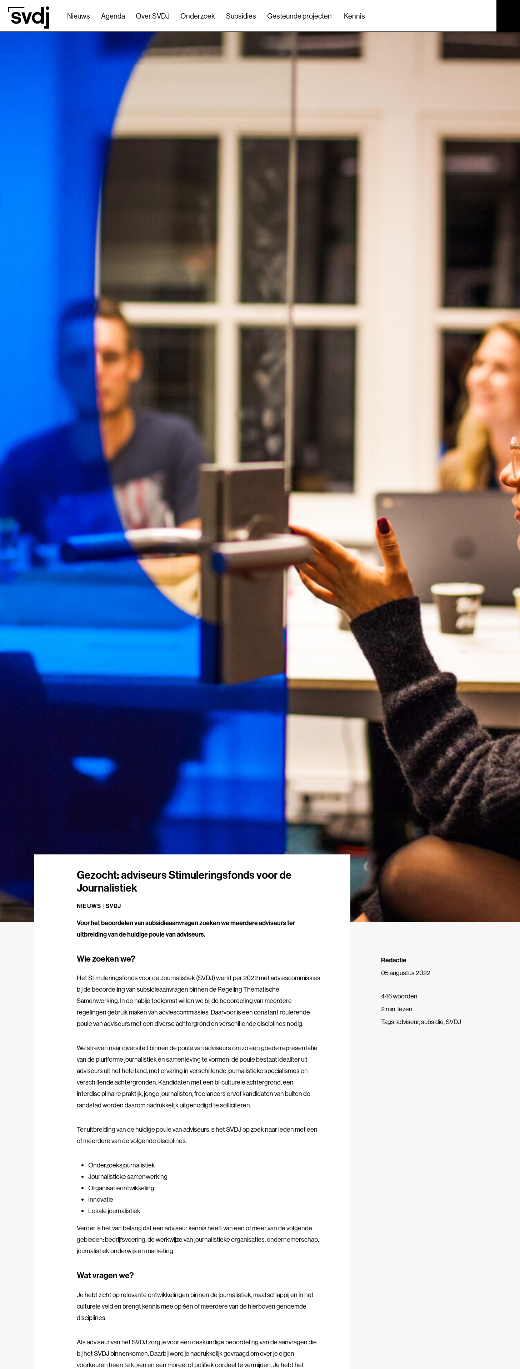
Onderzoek (197, 15)
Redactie (393, 960)
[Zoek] (484, 15)
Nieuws (78, 15)
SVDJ (113, 905)
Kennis (354, 15)
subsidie (432, 1022)
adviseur (407, 1022)
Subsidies (241, 15)
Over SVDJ (153, 15)
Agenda (113, 15)
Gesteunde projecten (299, 15)
